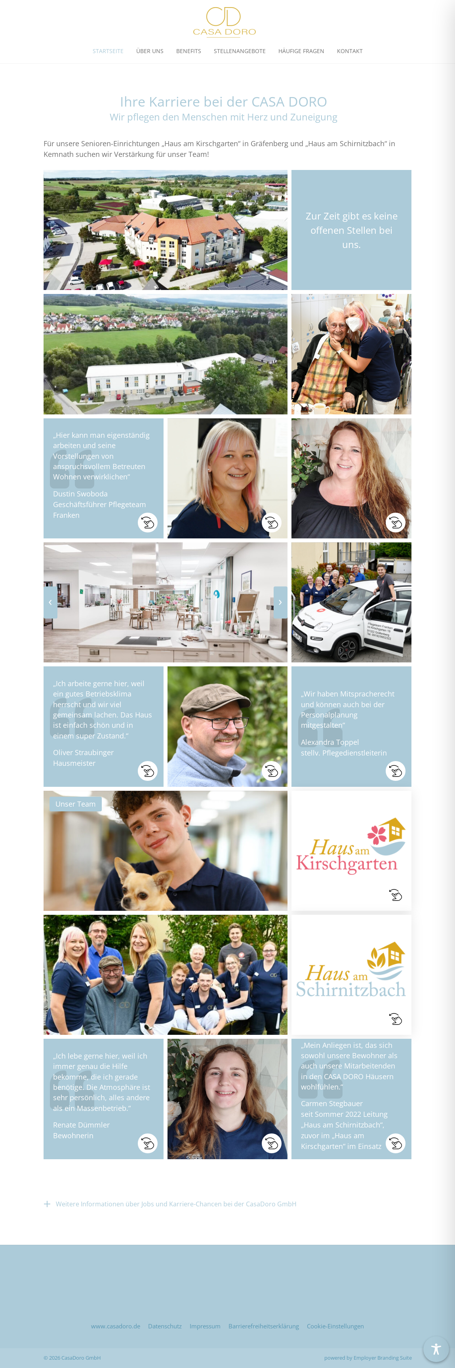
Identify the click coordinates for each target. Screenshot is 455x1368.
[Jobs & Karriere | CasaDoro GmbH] (224, 22)
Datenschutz (165, 1326)
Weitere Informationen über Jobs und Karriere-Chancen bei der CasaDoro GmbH (176, 1204)
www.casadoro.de (115, 1326)
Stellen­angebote (240, 51)
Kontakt (350, 51)
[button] (104, 478)
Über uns (150, 51)
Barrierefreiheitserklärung (263, 1326)
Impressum (205, 1326)
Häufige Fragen (301, 51)
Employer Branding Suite (383, 1357)
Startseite (108, 51)
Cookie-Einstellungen (335, 1326)
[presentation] (51, 602)
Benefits (188, 51)
